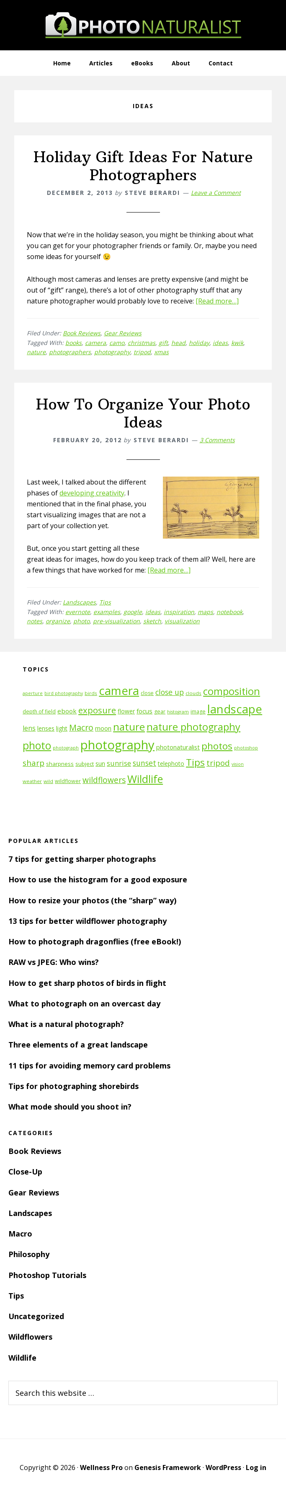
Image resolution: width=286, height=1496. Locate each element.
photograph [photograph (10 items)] (66, 748)
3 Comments (217, 440)
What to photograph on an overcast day (84, 1003)
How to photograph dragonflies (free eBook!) (94, 941)
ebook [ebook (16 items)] (67, 711)
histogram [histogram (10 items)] (178, 712)
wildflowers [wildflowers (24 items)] (104, 780)
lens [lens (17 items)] (29, 728)
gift (163, 343)
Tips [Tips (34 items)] (195, 762)
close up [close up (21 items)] (169, 692)
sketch (152, 621)
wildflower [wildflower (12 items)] (68, 781)
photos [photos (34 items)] (216, 745)
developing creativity (91, 493)
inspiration (179, 612)
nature (36, 352)
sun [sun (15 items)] (100, 763)
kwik (237, 343)
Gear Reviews (123, 333)
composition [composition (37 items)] (231, 691)
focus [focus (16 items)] (144, 711)
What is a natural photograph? (66, 1024)
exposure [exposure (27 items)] (97, 710)
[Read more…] (217, 301)
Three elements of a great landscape (78, 1045)
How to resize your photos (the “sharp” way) (92, 900)
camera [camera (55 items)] (119, 690)
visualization (182, 621)
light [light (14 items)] (61, 728)
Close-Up (25, 1172)
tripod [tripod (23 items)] (218, 762)
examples (106, 612)
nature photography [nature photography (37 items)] (193, 727)
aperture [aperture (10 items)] (33, 693)
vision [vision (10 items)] (238, 764)
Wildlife (22, 1358)
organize (58, 621)
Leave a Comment (216, 193)
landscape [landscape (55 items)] (234, 709)
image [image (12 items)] (198, 711)
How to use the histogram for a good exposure (97, 879)
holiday (199, 343)
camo (116, 343)
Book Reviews (81, 333)
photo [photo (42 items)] (37, 745)
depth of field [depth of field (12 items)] (39, 711)
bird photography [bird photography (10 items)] (63, 693)
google (133, 612)
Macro (20, 1234)
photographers (70, 352)
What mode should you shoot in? (69, 1107)
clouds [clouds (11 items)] (193, 693)
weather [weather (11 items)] (32, 781)
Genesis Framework (167, 1467)
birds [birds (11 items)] (91, 693)
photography (112, 352)
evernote (77, 612)
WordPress (223, 1467)
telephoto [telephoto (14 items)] (171, 763)
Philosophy (28, 1254)
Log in (256, 1467)
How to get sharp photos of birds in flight (87, 983)
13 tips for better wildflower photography (87, 921)
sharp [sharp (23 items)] (33, 762)
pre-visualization (116, 621)
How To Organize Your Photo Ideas (143, 413)
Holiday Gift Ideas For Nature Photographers (143, 166)
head (178, 343)
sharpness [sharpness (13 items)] (60, 763)
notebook (229, 612)
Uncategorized (36, 1316)
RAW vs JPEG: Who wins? (53, 962)
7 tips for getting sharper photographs (82, 859)
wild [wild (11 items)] (48, 781)
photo (81, 621)
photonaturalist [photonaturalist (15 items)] (178, 747)
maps (205, 612)
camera (95, 343)
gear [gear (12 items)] (159, 711)
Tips (105, 602)
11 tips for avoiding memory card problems (89, 1065)
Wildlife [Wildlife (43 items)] (145, 779)
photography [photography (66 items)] (117, 744)
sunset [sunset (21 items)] (144, 763)
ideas (220, 343)
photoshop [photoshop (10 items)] (246, 748)
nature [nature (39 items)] (129, 727)
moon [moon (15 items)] (103, 728)
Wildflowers (30, 1337)
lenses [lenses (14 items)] (45, 728)
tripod (142, 352)
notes (34, 621)
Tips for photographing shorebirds (73, 1086)
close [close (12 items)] (147, 693)
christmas (141, 343)
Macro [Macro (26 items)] (81, 727)
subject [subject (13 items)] (84, 763)
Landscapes (79, 602)
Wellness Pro (101, 1467)
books (73, 343)
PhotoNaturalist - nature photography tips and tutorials (143, 25)
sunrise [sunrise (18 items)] (119, 763)
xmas (161, 352)
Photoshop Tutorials (47, 1275)
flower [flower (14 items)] (126, 711)
